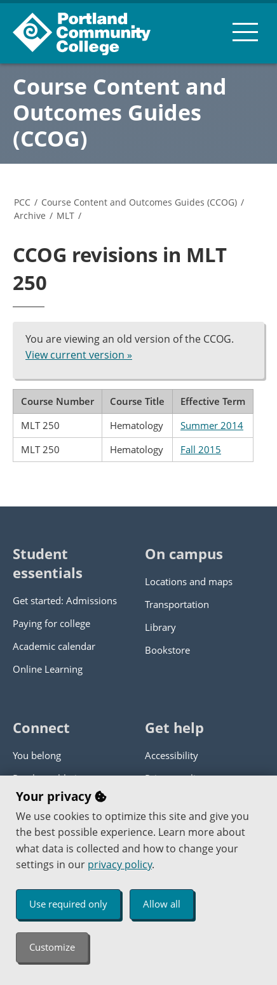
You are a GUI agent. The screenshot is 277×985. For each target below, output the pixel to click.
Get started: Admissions (65, 600)
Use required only (68, 903)
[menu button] (245, 31)
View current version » (78, 355)
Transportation (177, 604)
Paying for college (51, 623)
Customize (52, 947)
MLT (65, 215)
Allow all (161, 903)
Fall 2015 (200, 449)
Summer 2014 (211, 425)
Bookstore (167, 650)
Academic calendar (54, 646)
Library (160, 627)
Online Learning (48, 669)
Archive (30, 215)
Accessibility (171, 755)
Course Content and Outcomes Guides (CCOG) (120, 112)
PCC (22, 202)
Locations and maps (189, 581)
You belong (37, 755)
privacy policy (120, 864)
